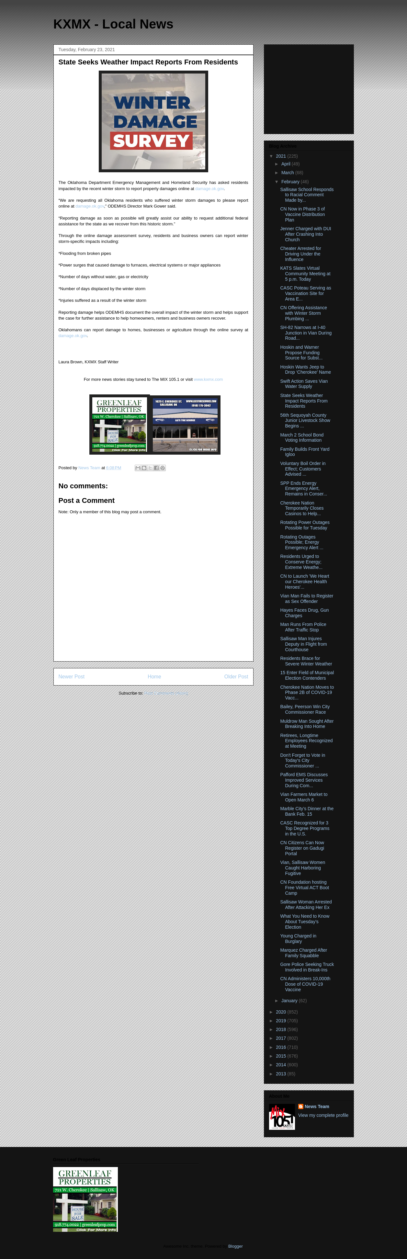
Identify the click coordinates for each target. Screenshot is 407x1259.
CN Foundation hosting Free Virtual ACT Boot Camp (304, 887)
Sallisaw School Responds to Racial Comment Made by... (307, 195)
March (288, 172)
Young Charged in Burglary (298, 938)
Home (154, 676)
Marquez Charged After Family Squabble (303, 952)
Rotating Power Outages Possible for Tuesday (305, 525)
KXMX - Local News (113, 24)
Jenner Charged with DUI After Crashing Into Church (305, 234)
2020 (281, 1012)
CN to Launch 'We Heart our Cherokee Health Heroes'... (304, 581)
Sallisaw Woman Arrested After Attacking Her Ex (306, 904)
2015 (281, 1056)
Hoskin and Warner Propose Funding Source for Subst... (301, 353)
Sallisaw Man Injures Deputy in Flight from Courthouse (303, 644)
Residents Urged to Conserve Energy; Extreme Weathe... (301, 562)
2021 (281, 156)
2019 (281, 1020)
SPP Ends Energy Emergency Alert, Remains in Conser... (303, 489)
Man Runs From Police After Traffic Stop (303, 627)
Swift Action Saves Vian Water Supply (304, 384)
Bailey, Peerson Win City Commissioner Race (305, 709)
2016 (281, 1047)
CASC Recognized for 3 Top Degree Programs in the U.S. (304, 828)
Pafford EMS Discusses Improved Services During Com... (304, 780)
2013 (281, 1073)
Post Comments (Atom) (166, 693)
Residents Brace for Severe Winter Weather (306, 661)
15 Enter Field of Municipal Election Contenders (307, 675)
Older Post (236, 676)
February (291, 181)
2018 (281, 1029)
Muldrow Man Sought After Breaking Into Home (307, 724)
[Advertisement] (309, 87)
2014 (281, 1064)
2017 (281, 1038)
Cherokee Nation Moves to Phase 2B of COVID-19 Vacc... (307, 693)
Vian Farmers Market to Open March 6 (303, 797)
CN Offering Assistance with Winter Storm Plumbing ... (303, 313)
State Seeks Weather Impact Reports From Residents (303, 401)
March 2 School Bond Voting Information (301, 437)
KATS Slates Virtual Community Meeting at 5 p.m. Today (305, 274)
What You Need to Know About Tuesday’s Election (304, 921)
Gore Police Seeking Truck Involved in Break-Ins (307, 967)
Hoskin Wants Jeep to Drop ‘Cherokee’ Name (305, 369)
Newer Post (72, 676)
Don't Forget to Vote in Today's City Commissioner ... (302, 761)
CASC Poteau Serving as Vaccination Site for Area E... (305, 293)
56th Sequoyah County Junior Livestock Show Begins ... (305, 421)
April (286, 163)
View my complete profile (323, 1115)
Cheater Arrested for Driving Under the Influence (300, 254)
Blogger (235, 1246)
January (290, 1000)
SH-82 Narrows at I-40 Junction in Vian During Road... (306, 333)
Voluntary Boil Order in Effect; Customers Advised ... (302, 469)
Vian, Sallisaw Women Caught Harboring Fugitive (302, 868)
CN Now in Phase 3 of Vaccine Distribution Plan (302, 214)
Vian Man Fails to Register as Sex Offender (306, 598)
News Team (317, 1106)
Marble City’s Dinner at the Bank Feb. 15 (307, 811)
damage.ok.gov (209, 188)
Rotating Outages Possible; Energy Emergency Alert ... (301, 542)
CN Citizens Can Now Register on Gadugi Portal (302, 848)
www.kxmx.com (208, 379)
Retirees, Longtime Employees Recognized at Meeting (306, 741)
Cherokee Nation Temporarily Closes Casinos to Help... (301, 508)
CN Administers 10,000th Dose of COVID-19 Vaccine (305, 984)
